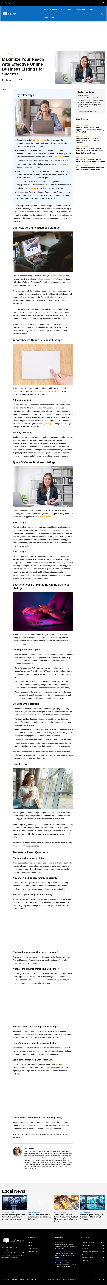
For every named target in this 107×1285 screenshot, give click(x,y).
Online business (40, 140)
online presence (30, 188)
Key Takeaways (84, 95)
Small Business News (82, 125)
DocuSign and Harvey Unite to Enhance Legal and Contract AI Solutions (87, 140)
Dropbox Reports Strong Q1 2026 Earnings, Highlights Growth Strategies (92, 1217)
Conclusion (82, 109)
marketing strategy (58, 276)
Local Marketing (7, 53)
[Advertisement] (53, 36)
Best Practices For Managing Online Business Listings (89, 105)
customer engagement (45, 279)
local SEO (64, 1064)
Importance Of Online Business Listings (91, 100)
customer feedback (26, 715)
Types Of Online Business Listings (89, 102)
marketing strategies (45, 424)
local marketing (58, 157)
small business (45, 517)
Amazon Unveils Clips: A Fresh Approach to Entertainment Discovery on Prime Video (90, 130)
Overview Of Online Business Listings (90, 98)
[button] (102, 14)
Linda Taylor (21, 80)
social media (63, 164)
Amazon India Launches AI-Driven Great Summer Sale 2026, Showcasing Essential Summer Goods (90, 151)
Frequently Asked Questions (87, 111)
